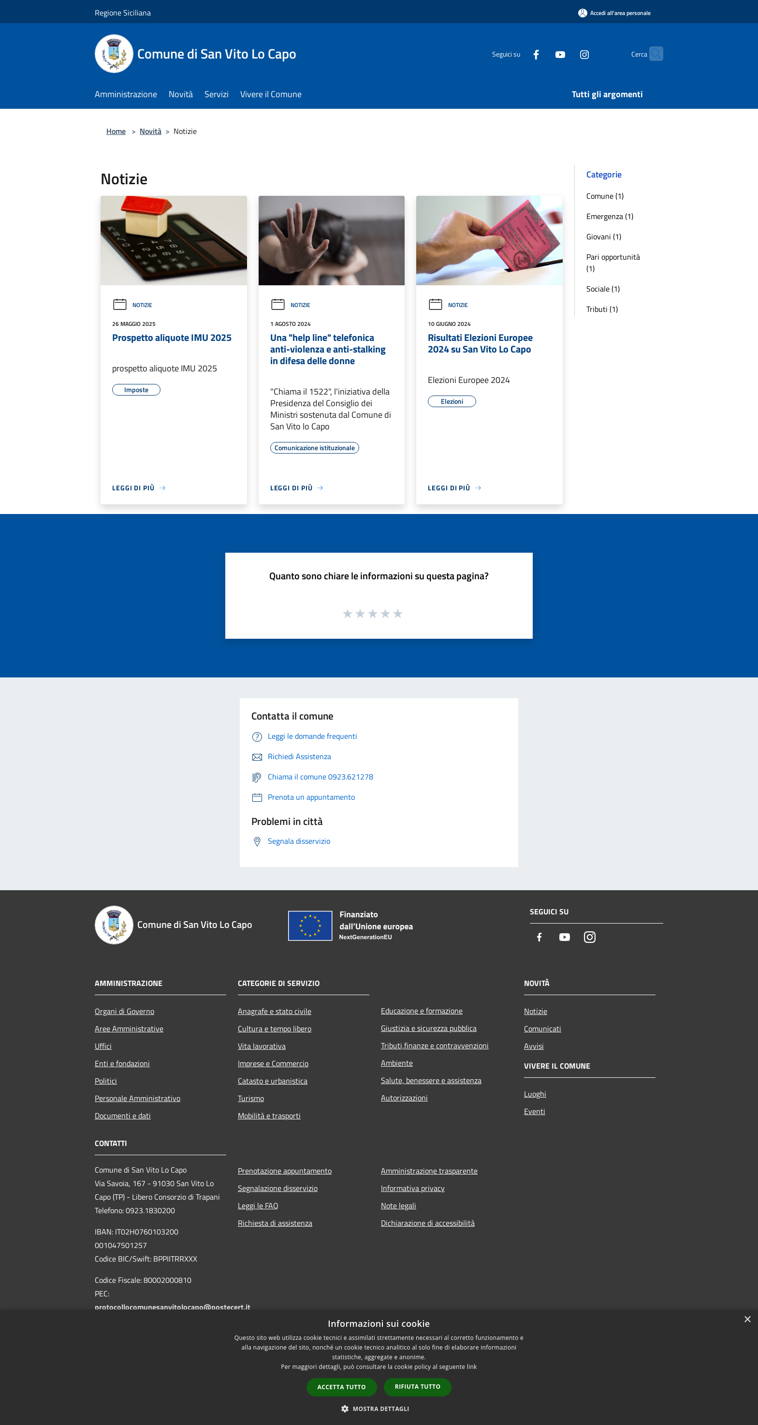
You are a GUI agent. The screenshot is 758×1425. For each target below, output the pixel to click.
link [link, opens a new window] (472, 1367)
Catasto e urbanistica (272, 1081)
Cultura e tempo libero (274, 1028)
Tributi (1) (602, 309)
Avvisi (534, 1046)
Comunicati (542, 1028)
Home (116, 131)
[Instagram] (565, 53)
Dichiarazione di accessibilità (428, 1223)
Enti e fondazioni (122, 1063)
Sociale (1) (603, 288)
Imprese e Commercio (273, 1063)
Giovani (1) (603, 236)
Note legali (398, 1205)
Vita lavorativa (262, 1046)
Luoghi (535, 1094)
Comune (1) (605, 196)
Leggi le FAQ (258, 1205)
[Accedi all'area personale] (614, 12)
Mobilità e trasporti (269, 1115)
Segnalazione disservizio (278, 1188)
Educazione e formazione (422, 1010)
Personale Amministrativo (137, 1098)
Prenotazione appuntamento (285, 1170)
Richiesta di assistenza (275, 1223)
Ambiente (397, 1063)
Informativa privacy (413, 1188)
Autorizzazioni (404, 1097)
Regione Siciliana (123, 12)
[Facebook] (517, 53)
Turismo (251, 1098)
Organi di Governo (124, 1011)
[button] (379, 1408)
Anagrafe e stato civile (274, 1011)
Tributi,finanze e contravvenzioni (435, 1045)
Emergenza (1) (609, 216)
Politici (106, 1081)
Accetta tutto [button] (342, 1387)
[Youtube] (541, 53)
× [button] (747, 1319)
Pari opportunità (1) (613, 262)
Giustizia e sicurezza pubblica (429, 1028)
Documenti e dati (123, 1115)
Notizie (132, 304)
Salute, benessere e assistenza (431, 1080)
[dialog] (379, 1367)
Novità (150, 131)
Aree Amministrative (129, 1028)
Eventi (534, 1111)
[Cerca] (651, 53)
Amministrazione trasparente (429, 1170)
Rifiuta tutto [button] (418, 1386)
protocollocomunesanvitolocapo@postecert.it (172, 1307)
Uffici (103, 1046)
